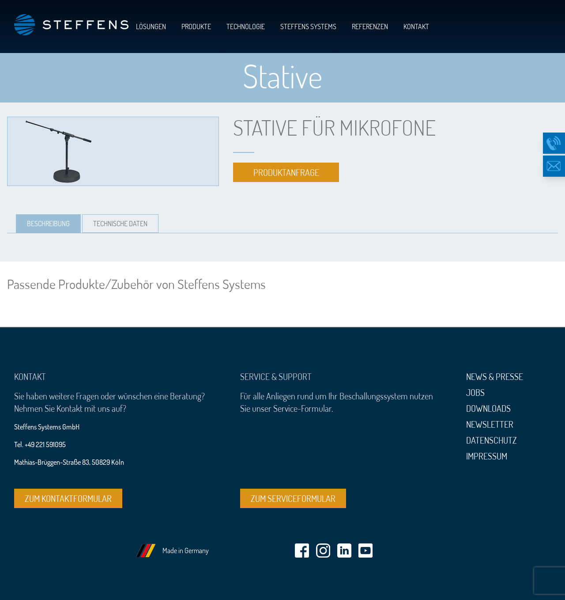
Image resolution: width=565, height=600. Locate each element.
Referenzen (370, 26)
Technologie (245, 26)
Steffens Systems (308, 26)
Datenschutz (491, 440)
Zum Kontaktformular (68, 498)
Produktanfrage (286, 172)
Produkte (196, 26)
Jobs (475, 392)
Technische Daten (120, 223)
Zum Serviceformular (293, 498)
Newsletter (489, 424)
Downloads (488, 408)
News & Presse (494, 376)
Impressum (486, 456)
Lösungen (151, 26)
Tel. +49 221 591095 (40, 444)
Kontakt (416, 26)
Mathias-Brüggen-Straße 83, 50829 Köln (69, 462)
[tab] (48, 223)
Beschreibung (48, 223)
